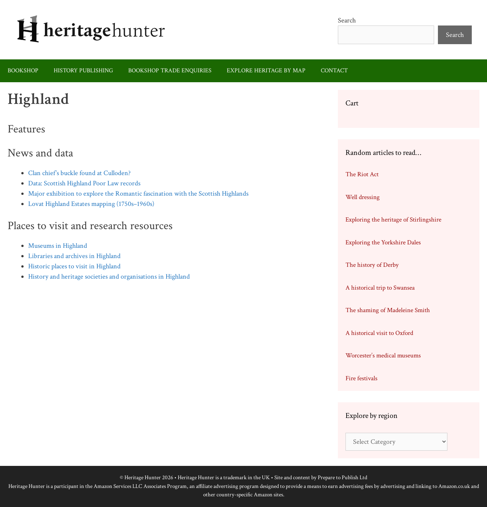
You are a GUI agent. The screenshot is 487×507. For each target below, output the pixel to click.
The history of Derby (372, 265)
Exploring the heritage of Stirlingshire (393, 219)
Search (347, 20)
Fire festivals (361, 378)
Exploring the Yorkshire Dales (383, 242)
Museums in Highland (57, 245)
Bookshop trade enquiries (170, 71)
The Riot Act (362, 174)
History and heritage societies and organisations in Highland (109, 276)
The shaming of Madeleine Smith (387, 310)
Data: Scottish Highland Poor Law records (84, 183)
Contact (334, 71)
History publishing (83, 71)
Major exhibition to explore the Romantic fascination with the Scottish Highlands (138, 193)
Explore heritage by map (266, 71)
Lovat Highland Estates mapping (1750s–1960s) (91, 203)
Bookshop (23, 71)
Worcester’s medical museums (383, 355)
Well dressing (362, 197)
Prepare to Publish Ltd (342, 477)
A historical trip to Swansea (380, 288)
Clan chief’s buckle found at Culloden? (79, 173)
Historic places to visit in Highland (74, 266)
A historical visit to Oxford (379, 333)
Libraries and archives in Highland (74, 256)
